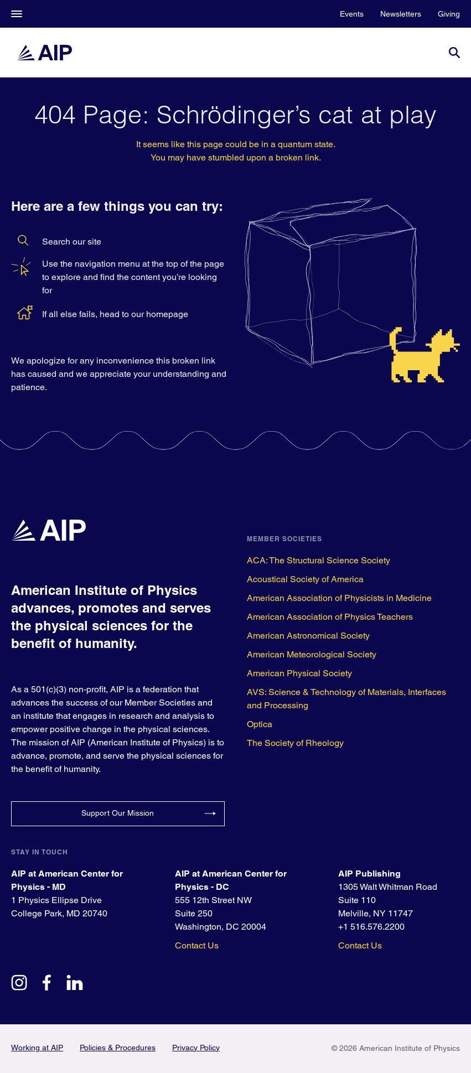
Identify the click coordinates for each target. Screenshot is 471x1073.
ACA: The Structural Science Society (318, 560)
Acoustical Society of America (305, 579)
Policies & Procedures (118, 1047)
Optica (259, 724)
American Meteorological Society (311, 654)
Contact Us (197, 945)
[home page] (44, 52)
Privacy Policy (196, 1047)
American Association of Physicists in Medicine (339, 598)
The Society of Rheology (295, 743)
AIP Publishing (369, 873)
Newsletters (400, 13)
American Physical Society (299, 673)
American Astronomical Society (308, 635)
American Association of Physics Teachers (330, 616)
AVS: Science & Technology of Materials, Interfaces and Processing (346, 699)
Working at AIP (37, 1047)
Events (352, 13)
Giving (449, 13)
